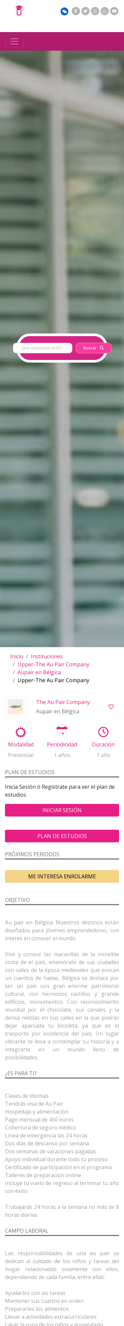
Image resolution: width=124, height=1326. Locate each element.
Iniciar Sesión (62, 810)
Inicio (16, 656)
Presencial (20, 755)
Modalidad (21, 744)
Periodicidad (62, 744)
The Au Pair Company (63, 702)
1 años (62, 755)
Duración (103, 744)
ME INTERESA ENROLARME (62, 876)
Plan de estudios (62, 836)
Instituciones (47, 656)
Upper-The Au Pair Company (53, 664)
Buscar (93, 348)
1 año (103, 755)
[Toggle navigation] (14, 41)
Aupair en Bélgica (39, 672)
